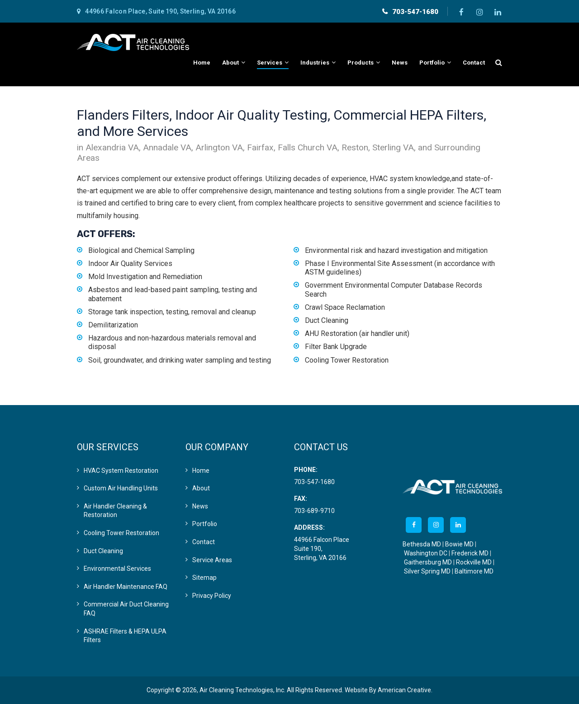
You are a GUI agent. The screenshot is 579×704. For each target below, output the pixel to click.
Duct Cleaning (103, 551)
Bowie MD (459, 544)
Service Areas (212, 560)
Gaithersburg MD (428, 562)
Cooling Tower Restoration (121, 532)
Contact (203, 541)
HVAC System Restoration (121, 470)
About (201, 488)
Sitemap (204, 577)
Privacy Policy (211, 595)
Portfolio (204, 523)
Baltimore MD (474, 571)
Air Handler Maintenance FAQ (125, 586)
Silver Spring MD (427, 571)
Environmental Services (117, 568)
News (200, 506)
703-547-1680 (415, 12)
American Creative (404, 690)
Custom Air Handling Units (121, 488)
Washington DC (425, 553)
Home (200, 470)
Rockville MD (474, 562)
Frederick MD (470, 553)
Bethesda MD (422, 544)
